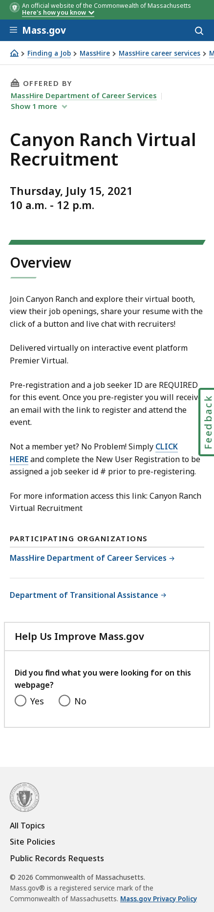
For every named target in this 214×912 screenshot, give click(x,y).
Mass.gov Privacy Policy (158, 898)
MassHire (95, 53)
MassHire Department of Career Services (84, 95)
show (35, 106)
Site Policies (32, 841)
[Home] (14, 53)
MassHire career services (159, 53)
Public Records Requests (57, 858)
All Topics (27, 825)
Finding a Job (49, 53)
